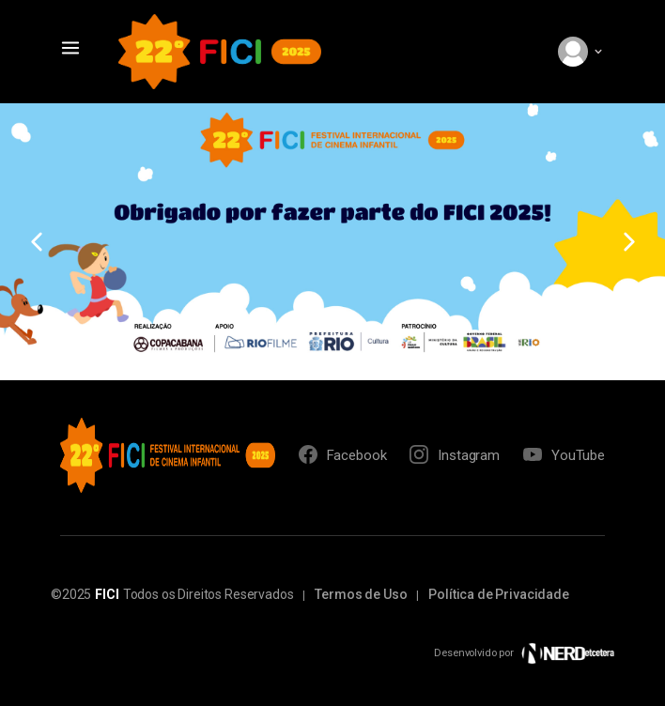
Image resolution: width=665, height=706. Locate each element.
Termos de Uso (361, 594)
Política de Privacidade (498, 594)
